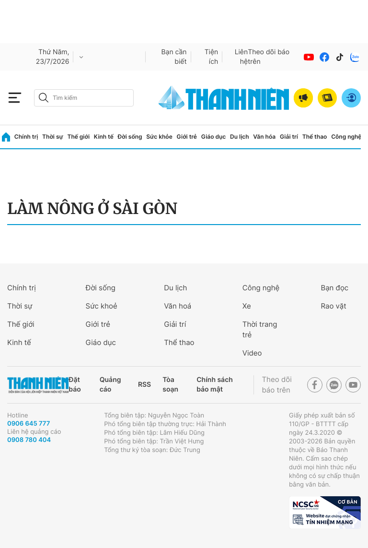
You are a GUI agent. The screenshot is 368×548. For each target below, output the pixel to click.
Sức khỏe (159, 136)
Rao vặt (333, 305)
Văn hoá (177, 305)
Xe (246, 305)
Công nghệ (346, 136)
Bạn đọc (334, 287)
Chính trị (26, 136)
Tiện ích (211, 56)
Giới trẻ (187, 136)
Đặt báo (74, 384)
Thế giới (78, 136)
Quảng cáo (110, 384)
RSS (144, 385)
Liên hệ (241, 56)
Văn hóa (264, 136)
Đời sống (130, 136)
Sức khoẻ (101, 305)
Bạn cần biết (173, 56)
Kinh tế (104, 136)
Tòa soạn (170, 384)
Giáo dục (213, 136)
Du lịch (239, 136)
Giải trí (289, 136)
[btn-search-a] (43, 98)
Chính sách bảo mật (214, 384)
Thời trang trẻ (259, 329)
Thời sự (52, 136)
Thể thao (314, 136)
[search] (84, 98)
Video (252, 352)
